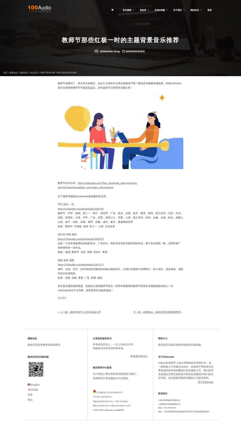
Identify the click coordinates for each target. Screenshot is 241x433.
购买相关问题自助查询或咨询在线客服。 (180, 344)
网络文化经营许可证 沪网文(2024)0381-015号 (112, 406)
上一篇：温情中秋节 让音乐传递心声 (80, 312)
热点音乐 (62, 298)
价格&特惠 (160, 10)
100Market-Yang (107, 51)
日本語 (33, 389)
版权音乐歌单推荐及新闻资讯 (44, 344)
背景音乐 (90, 87)
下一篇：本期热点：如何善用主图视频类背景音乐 (160, 312)
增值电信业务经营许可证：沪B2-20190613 (110, 401)
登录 (209, 10)
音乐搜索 (127, 10)
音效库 (143, 10)
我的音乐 (194, 10)
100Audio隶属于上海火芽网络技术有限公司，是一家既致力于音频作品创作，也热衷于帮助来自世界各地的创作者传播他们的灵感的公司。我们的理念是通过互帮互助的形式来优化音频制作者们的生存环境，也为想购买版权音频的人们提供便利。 (185, 370)
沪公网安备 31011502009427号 (109, 392)
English (33, 384)
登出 (30, 399)
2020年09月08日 (135, 51)
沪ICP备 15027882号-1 (102, 397)
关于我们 (177, 10)
